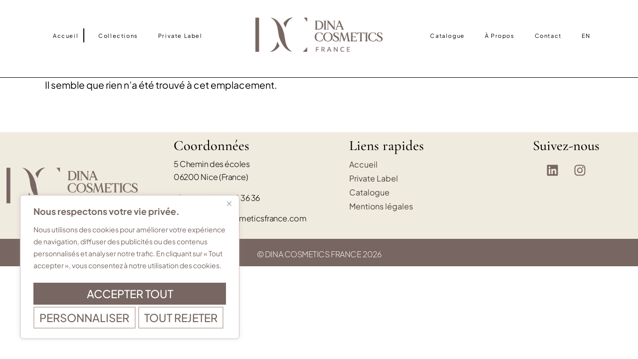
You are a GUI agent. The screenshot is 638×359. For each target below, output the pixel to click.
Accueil (65, 35)
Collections (118, 35)
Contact (548, 35)
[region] (129, 259)
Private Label (180, 35)
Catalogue (447, 35)
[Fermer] (229, 187)
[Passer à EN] (586, 35)
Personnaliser (128, 273)
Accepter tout (129, 317)
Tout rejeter (127, 295)
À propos (500, 35)
